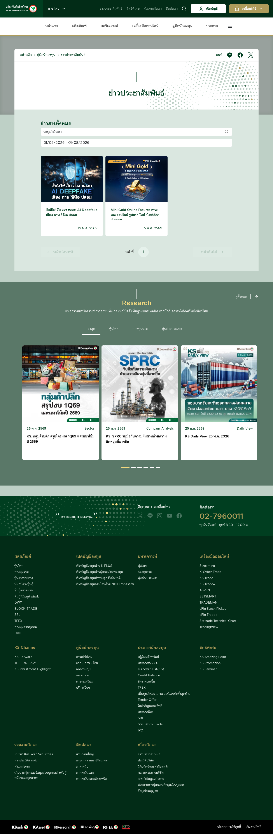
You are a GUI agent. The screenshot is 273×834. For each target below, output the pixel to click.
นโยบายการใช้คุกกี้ (229, 827)
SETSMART (208, 596)
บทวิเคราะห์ (109, 26)
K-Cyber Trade (210, 572)
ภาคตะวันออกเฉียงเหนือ (91, 779)
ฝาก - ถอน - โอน (87, 663)
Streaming (207, 566)
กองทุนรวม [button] (140, 329)
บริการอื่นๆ (83, 688)
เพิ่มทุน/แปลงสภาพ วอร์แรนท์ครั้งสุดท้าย (164, 694)
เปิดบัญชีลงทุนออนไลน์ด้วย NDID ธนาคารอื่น (105, 584)
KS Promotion (210, 663)
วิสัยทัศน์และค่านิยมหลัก (153, 766)
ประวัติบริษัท (146, 760)
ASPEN (205, 590)
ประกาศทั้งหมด (148, 663)
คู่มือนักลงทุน (182, 26)
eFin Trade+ (208, 615)
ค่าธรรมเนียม (84, 681)
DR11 (17, 633)
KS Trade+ (207, 584)
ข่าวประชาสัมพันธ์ (111, 9)
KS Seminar (208, 669)
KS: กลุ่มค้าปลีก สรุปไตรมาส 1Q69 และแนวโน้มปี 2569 (60, 439)
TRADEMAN (208, 603)
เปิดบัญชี (208, 9)
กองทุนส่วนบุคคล (25, 627)
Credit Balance (149, 675)
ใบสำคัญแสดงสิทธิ (150, 706)
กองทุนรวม (21, 572)
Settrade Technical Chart (218, 621)
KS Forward (23, 657)
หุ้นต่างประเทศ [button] (172, 329)
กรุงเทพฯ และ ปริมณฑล (91, 760)
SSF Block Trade (150, 724)
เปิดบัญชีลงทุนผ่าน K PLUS (94, 566)
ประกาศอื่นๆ (146, 712)
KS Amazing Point (213, 657)
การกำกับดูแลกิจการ (151, 779)
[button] (184, 9)
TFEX (18, 621)
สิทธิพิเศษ (133, 9)
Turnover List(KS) (151, 669)
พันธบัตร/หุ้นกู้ (23, 584)
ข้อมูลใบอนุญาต (148, 791)
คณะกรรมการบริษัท (151, 773)
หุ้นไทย (18, 566)
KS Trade (206, 578)
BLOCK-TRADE (25, 609)
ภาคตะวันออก (85, 773)
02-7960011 (221, 516)
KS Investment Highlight (32, 669)
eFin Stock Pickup (213, 609)
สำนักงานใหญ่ (85, 754)
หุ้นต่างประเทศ (23, 578)
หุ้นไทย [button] (114, 329)
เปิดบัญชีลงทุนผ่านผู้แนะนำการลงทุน (99, 572)
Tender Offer (147, 700)
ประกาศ (212, 26)
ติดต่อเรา (172, 9)
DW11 (18, 603)
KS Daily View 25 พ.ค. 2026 (207, 436)
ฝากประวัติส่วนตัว (25, 760)
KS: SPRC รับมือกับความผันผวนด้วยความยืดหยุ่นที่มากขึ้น (136, 439)
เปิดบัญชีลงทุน (88, 556)
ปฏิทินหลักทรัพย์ (148, 657)
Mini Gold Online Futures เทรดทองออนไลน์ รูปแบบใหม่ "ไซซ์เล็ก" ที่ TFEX (135, 215)
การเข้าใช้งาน (84, 657)
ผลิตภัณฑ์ (79, 26)
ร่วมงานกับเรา (153, 9)
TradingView (209, 627)
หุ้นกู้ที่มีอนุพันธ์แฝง (26, 596)
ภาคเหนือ (82, 766)
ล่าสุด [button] (91, 329)
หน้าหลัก (26, 55)
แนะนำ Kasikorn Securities (33, 754)
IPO (140, 730)
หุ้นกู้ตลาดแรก (23, 590)
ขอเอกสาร (82, 675)
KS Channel (25, 647)
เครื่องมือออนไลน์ (145, 26)
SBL (17, 615)
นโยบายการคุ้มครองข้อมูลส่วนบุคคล (161, 785)
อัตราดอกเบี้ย (146, 681)
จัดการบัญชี (83, 669)
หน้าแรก (52, 26)
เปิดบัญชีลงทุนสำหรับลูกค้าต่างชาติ (98, 578)
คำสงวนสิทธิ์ (253, 827)
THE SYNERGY (25, 663)
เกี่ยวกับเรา (147, 745)
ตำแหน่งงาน (22, 766)
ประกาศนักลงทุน (152, 647)
